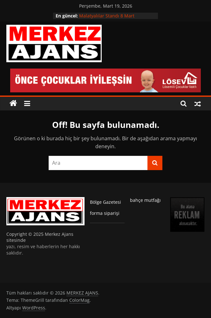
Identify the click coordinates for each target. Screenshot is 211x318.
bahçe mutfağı (145, 200)
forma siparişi (104, 213)
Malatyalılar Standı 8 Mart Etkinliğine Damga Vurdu (106, 19)
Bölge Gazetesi (105, 202)
